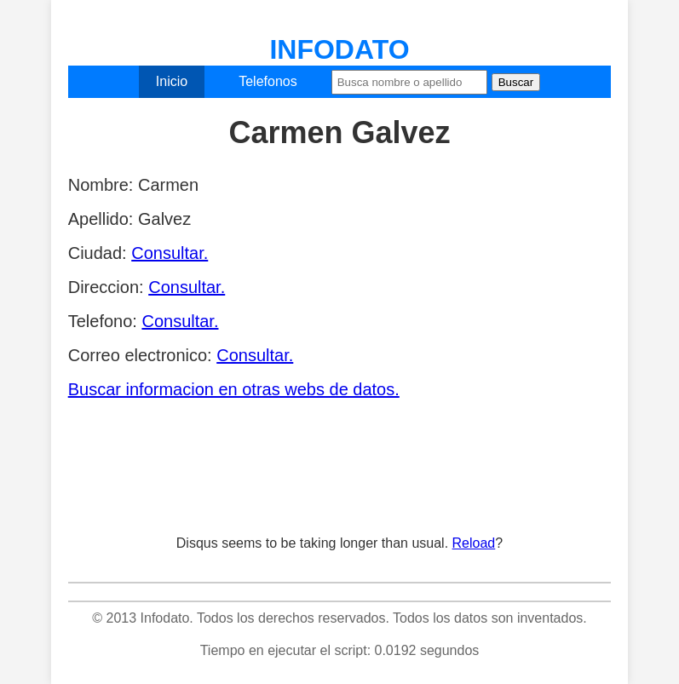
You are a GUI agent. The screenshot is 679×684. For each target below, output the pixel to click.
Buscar (515, 82)
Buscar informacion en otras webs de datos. (234, 389)
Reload (474, 543)
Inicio (171, 81)
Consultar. (169, 253)
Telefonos (268, 81)
